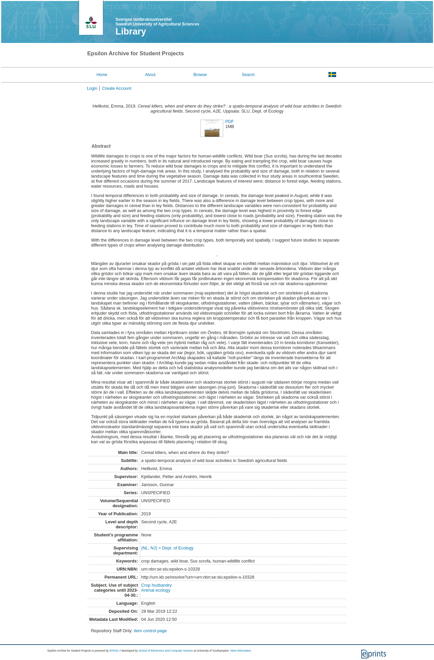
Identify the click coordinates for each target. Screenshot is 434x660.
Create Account (116, 88)
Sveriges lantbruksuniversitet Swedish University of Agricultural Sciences (157, 21)
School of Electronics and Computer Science (165, 650)
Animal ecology (155, 590)
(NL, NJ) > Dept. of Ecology (167, 547)
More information (240, 650)
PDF (229, 121)
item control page (150, 630)
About (150, 74)
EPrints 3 (115, 650)
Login (92, 88)
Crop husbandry (156, 585)
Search (248, 74)
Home (102, 74)
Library (130, 31)
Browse (200, 74)
